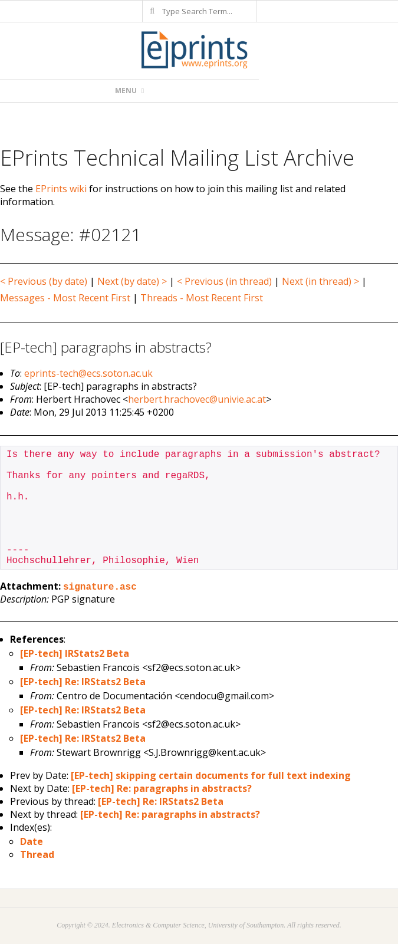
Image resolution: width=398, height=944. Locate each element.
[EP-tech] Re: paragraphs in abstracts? (162, 788)
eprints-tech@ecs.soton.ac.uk (88, 373)
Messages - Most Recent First (65, 297)
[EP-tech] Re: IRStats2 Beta (83, 681)
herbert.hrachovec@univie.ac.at (197, 399)
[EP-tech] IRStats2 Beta (74, 653)
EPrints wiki (61, 188)
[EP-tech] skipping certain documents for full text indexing (211, 775)
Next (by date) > (132, 281)
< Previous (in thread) (224, 281)
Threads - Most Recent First (201, 297)
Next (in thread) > (320, 281)
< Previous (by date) (43, 281)
